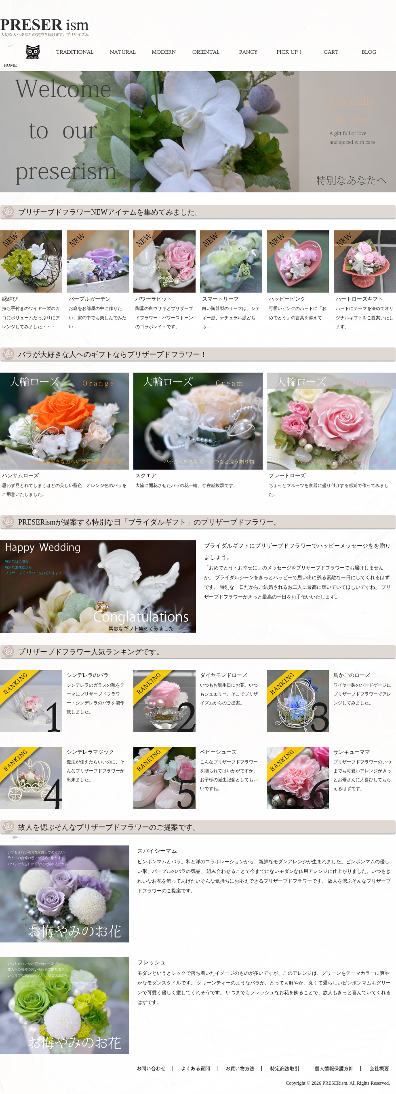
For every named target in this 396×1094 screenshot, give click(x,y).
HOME (10, 65)
